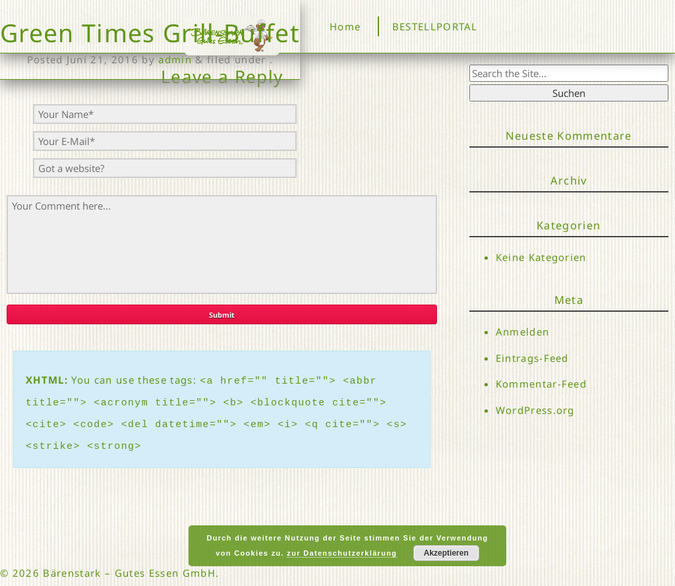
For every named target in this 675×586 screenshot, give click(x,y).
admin (175, 59)
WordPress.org (535, 413)
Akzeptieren (446, 553)
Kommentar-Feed (541, 386)
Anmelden (523, 331)
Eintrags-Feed (532, 358)
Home (345, 26)
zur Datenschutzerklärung (342, 553)
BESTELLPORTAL (435, 26)
